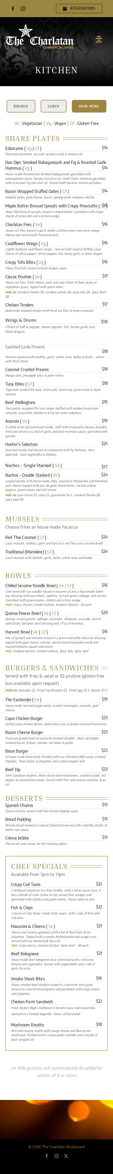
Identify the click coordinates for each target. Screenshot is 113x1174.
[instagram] (23, 8)
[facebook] (13, 8)
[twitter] (66, 1156)
